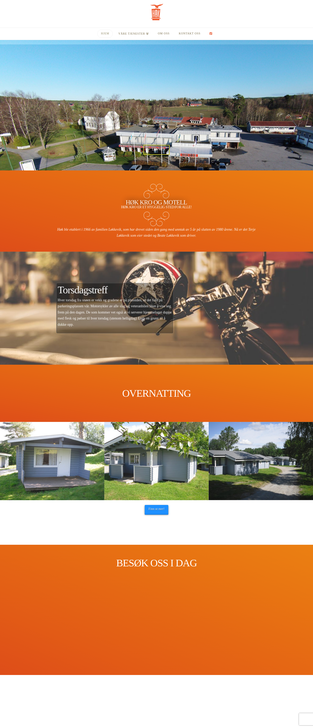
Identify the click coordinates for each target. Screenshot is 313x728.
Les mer (156, 149)
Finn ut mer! (156, 509)
